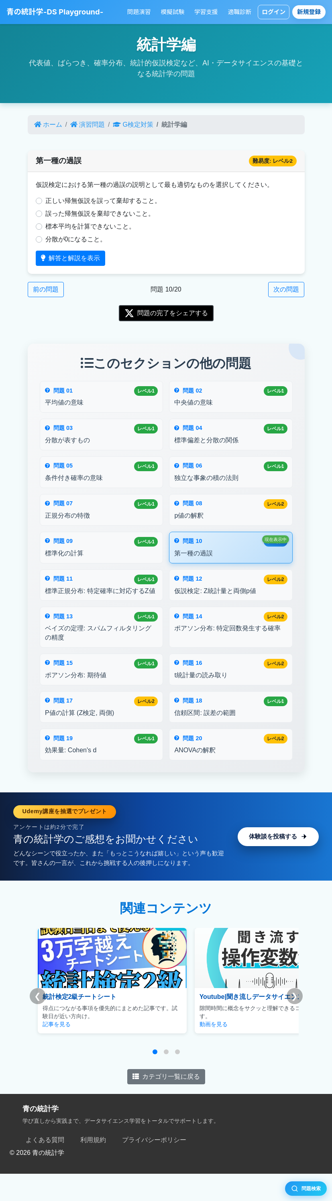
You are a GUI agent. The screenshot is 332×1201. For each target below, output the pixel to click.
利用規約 (93, 1167)
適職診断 (240, 12)
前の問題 (46, 289)
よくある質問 (45, 1167)
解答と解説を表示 (70, 258)
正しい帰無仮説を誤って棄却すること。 (103, 200)
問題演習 (139, 12)
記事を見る (57, 1051)
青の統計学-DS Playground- (54, 11)
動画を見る (193, 1051)
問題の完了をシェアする (166, 313)
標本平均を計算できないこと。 (90, 226)
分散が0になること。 (76, 239)
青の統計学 (40, 1136)
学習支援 (206, 12)
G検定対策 (133, 124)
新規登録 (309, 12)
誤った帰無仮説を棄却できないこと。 (100, 213)
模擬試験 (172, 12)
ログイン (273, 12)
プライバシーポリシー (154, 1167)
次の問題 (286, 289)
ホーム (48, 124)
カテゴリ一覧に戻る (166, 1104)
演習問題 (87, 124)
